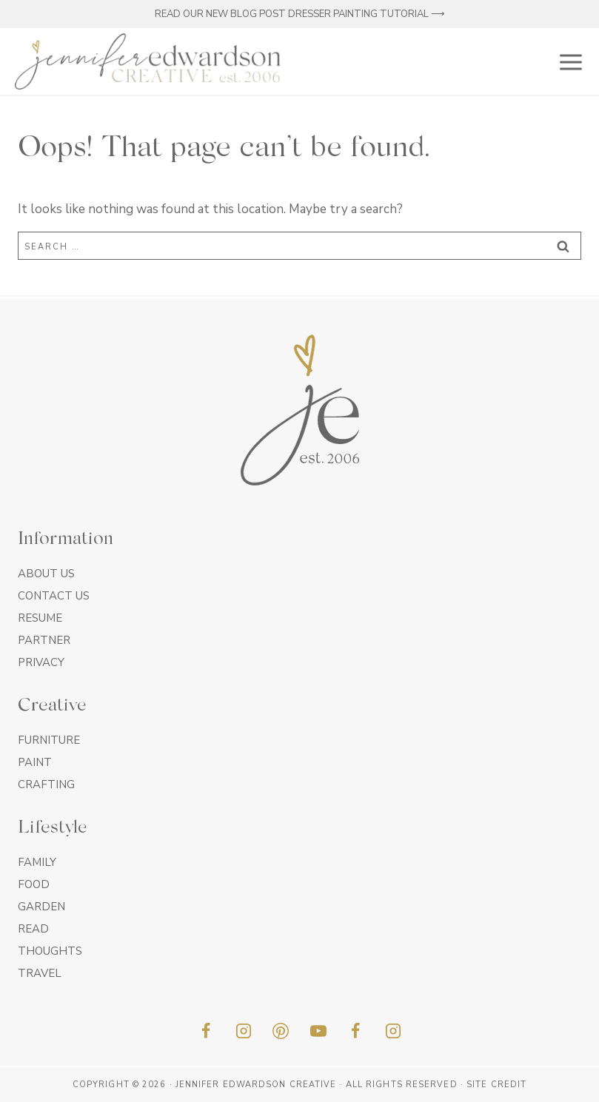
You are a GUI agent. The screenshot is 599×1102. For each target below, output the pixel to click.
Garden (41, 906)
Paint (35, 762)
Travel (39, 973)
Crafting (46, 784)
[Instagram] (243, 1031)
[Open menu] (568, 61)
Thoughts (50, 951)
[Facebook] (206, 1031)
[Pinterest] (280, 1031)
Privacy (41, 662)
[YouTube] (318, 1031)
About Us (46, 573)
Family (37, 862)
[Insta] (393, 1031)
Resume (40, 618)
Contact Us (54, 595)
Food (34, 884)
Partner (44, 640)
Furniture (49, 740)
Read (33, 928)
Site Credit (496, 1084)
